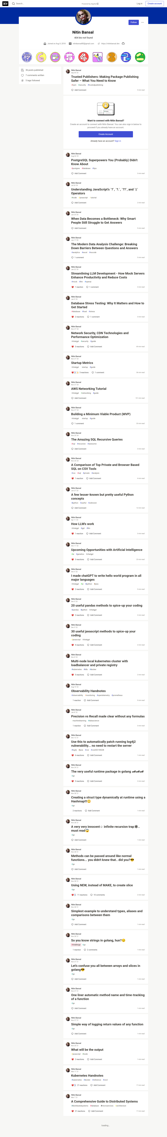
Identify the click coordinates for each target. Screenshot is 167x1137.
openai (88, 281)
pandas (75, 610)
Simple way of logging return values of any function (107, 1024)
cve (87, 750)
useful (83, 503)
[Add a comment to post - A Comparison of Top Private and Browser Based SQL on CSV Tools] (77, 478)
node (74, 197)
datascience (93, 720)
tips (94, 168)
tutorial (93, 197)
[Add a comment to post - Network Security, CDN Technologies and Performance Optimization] (78, 346)
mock (74, 281)
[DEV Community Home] (5, 3)
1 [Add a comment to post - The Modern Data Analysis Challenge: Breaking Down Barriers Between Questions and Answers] (77, 257)
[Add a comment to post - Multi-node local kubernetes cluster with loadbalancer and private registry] (78, 674)
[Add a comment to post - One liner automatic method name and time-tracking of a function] (79, 1008)
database (86, 168)
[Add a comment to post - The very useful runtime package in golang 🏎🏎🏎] (78, 781)
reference (96, 1080)
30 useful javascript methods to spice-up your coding (103, 633)
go (73, 776)
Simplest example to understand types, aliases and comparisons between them (106, 913)
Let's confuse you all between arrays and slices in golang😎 (105, 968)
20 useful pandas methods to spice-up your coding (106, 605)
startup (84, 367)
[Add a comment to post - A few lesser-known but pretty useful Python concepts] (79, 508)
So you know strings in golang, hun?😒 (98, 940)
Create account (155, 3)
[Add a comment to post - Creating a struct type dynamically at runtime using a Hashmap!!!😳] (76, 811)
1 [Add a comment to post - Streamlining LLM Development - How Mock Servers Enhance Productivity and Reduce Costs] (92, 287)
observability (77, 695)
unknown (92, 503)
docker (93, 669)
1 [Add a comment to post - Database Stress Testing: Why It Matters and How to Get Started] (93, 316)
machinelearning (78, 720)
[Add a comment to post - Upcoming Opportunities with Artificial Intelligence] (78, 559)
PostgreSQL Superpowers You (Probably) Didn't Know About (104, 162)
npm (73, 85)
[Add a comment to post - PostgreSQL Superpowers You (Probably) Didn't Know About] (79, 173)
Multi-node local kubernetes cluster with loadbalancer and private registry (99, 663)
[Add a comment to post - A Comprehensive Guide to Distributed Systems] (78, 1111)
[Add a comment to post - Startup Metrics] (80, 372)
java (96, 584)
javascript (83, 197)
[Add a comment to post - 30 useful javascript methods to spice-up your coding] (78, 645)
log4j (74, 750)
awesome (92, 443)
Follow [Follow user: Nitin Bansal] (134, 22)
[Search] (13, 3)
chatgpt (75, 341)
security (82, 85)
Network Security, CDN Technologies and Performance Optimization (100, 335)
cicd (105, 1080)
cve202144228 (97, 750)
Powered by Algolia (90, 4)
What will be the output (87, 1050)
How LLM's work (82, 524)
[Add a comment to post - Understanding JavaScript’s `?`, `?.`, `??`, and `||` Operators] (79, 203)
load (84, 311)
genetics (80, 554)
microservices (107, 1105)
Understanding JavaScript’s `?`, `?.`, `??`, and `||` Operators (104, 191)
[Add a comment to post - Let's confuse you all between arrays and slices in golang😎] (79, 979)
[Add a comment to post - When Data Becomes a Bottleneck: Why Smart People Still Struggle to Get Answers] (79, 228)
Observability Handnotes (88, 691)
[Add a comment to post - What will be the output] (78, 1059)
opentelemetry (103, 695)
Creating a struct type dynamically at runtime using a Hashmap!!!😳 (108, 799)
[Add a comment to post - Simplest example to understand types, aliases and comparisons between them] (79, 924)
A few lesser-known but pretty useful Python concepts (102, 496)
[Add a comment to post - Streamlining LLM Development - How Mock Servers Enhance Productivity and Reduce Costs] (77, 287)
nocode (92, 252)
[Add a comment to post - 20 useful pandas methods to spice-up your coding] (78, 615)
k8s (86, 669)
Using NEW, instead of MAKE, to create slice (102, 885)
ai (72, 554)
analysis (95, 473)
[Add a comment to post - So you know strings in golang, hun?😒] (76, 950)
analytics (75, 252)
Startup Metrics (82, 363)
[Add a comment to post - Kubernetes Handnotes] (79, 1085)
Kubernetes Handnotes (87, 1075)
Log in (139, 3)
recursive (81, 443)
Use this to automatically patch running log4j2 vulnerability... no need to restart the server (103, 743)
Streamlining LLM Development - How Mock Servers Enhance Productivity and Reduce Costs (108, 275)
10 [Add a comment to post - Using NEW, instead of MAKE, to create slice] (97, 894)
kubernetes (76, 669)
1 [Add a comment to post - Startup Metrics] (97, 372)
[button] (27, 57)
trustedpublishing (95, 85)
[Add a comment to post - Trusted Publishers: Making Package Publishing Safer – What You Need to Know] (79, 90)
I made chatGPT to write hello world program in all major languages (106, 577)
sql (73, 443)
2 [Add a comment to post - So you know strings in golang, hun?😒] (90, 949)
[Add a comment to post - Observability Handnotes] (76, 700)
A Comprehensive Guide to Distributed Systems (104, 1101)
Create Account (106, 134)
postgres (75, 168)
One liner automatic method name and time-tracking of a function (108, 997)
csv (73, 473)
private (86, 473)
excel (84, 252)
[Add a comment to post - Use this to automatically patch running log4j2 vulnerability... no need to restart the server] (78, 755)
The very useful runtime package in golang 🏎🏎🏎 (107, 771)
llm (81, 281)
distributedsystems (79, 1105)
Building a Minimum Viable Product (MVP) (100, 414)
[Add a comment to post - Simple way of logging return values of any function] (79, 1034)
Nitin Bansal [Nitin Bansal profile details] (76, 70)
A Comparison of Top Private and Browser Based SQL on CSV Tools (105, 467)
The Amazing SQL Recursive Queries (97, 439)
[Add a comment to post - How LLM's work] (77, 533)
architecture (120, 1105)
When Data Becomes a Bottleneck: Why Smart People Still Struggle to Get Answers (103, 220)
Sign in (118, 141)
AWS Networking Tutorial (88, 389)
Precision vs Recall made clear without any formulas (108, 716)
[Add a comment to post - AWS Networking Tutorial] (79, 398)
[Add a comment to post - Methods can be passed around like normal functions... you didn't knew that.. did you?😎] (79, 869)
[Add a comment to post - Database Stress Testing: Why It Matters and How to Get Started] (78, 316)
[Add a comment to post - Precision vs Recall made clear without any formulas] (76, 726)
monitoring (90, 695)
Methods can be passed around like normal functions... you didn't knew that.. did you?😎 (102, 858)
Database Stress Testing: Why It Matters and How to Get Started (107, 305)
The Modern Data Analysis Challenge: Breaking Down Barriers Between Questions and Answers (104, 246)
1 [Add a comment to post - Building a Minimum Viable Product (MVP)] (77, 423)
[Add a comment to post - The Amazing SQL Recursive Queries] (79, 449)
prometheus (117, 695)
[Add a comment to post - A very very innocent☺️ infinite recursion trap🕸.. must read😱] (79, 840)
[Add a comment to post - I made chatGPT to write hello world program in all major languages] (78, 589)
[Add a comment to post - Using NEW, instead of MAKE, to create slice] (79, 895)
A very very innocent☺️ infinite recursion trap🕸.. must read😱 (105, 828)
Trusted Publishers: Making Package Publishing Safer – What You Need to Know (104, 78)
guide (93, 341)
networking (86, 393)
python (74, 503)
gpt (83, 528)
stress (92, 311)
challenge (75, 944)
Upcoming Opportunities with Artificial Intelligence (106, 550)
